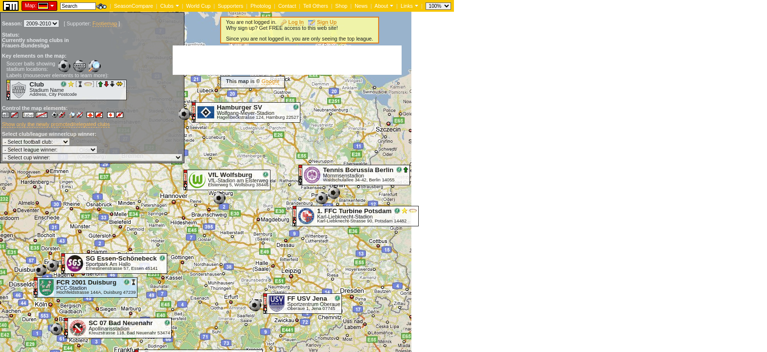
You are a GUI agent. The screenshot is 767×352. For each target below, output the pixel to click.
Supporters (230, 6)
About (381, 6)
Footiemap (104, 23)
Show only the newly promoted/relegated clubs (56, 124)
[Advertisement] (287, 60)
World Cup (198, 6)
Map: (31, 5)
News (361, 6)
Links (407, 6)
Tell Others (315, 6)
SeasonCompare (133, 6)
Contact (287, 6)
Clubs (167, 6)
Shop (341, 6)
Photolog (260, 6)
